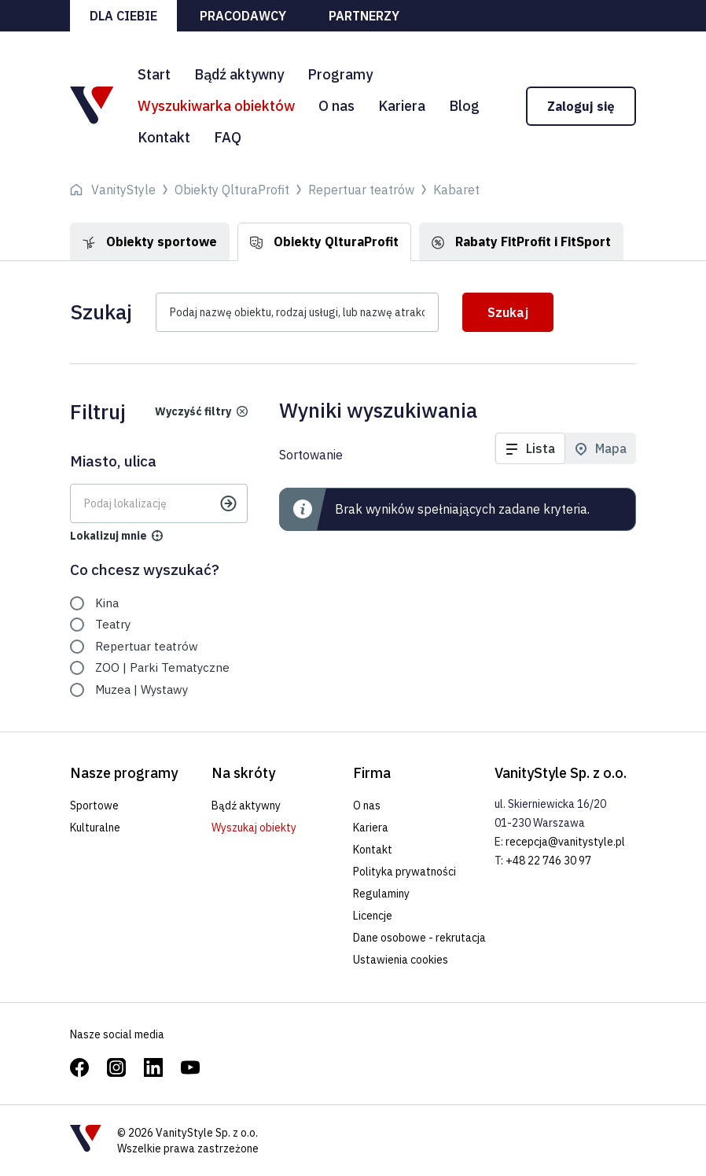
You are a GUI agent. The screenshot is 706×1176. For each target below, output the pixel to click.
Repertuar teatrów (146, 646)
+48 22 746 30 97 (548, 860)
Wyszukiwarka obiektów (216, 106)
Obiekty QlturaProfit (324, 241)
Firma (372, 773)
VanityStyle (123, 189)
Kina (107, 602)
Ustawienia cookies (400, 960)
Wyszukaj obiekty (253, 827)
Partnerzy (364, 16)
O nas (336, 106)
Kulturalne (95, 827)
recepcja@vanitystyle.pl (565, 842)
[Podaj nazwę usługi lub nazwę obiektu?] (297, 312)
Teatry (113, 624)
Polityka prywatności (404, 871)
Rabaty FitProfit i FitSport (521, 241)
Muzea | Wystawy (141, 689)
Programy (340, 74)
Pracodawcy (243, 16)
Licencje (372, 916)
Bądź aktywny (239, 74)
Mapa (611, 448)
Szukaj (507, 312)
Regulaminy (381, 894)
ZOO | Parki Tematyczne (162, 667)
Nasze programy (124, 773)
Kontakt (164, 137)
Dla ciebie (123, 16)
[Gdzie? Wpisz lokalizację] (159, 503)
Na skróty (243, 773)
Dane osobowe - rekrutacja (419, 938)
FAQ (227, 137)
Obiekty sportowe (150, 241)
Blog (464, 106)
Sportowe (94, 805)
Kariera (401, 106)
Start (154, 74)
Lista (540, 448)
